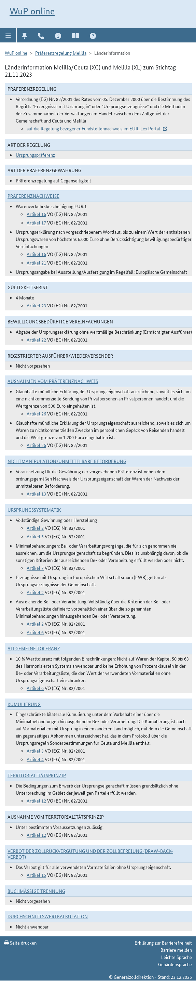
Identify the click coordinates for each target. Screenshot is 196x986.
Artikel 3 (35, 750)
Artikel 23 (36, 305)
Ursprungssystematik (34, 509)
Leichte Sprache (176, 956)
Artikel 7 (35, 567)
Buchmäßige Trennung (36, 890)
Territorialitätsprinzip (37, 775)
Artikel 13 (36, 493)
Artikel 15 (36, 874)
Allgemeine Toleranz (34, 648)
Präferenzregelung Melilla (60, 52)
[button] (8, 35)
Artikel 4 (35, 759)
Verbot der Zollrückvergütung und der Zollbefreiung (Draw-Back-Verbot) (90, 853)
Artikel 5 (35, 536)
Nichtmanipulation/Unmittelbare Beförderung (67, 461)
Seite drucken (20, 942)
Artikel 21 (36, 262)
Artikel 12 (36, 800)
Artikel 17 (36, 222)
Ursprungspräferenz (35, 154)
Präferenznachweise (33, 195)
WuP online (32, 11)
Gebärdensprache (175, 964)
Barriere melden (176, 949)
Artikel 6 (35, 632)
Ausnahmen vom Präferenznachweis (53, 380)
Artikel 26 (36, 413)
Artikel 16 (36, 213)
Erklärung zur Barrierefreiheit (163, 942)
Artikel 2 (35, 527)
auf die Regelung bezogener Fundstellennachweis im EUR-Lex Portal (93, 128)
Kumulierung (24, 704)
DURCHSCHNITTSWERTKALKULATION (48, 916)
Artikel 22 (36, 339)
